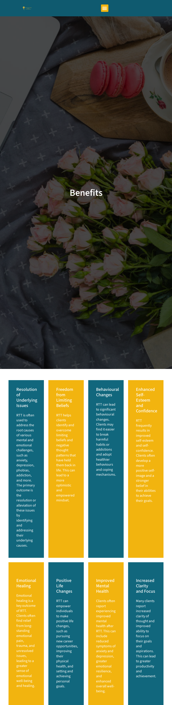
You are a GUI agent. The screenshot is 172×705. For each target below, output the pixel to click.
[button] (104, 8)
